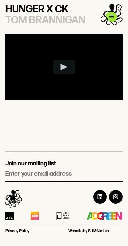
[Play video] (64, 67)
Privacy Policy (17, 231)
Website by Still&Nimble (88, 231)
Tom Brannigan (45, 20)
